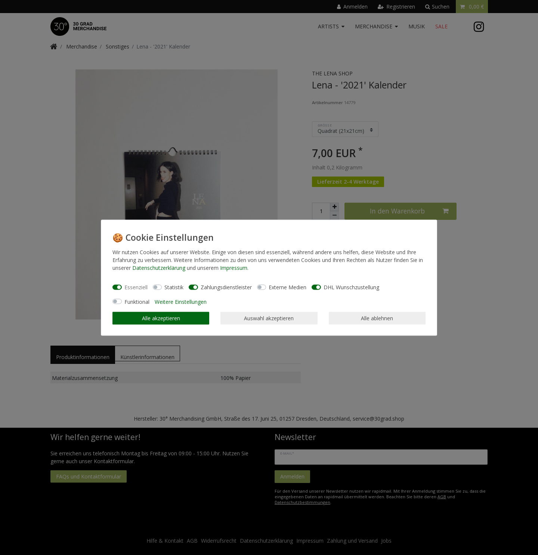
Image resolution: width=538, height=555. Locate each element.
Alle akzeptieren (161, 318)
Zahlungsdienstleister (226, 287)
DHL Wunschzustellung (351, 287)
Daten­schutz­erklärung (158, 267)
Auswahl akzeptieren (269, 318)
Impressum (233, 267)
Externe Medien (287, 287)
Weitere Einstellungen (181, 301)
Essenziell (136, 287)
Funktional (136, 301)
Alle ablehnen (377, 318)
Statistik (173, 287)
